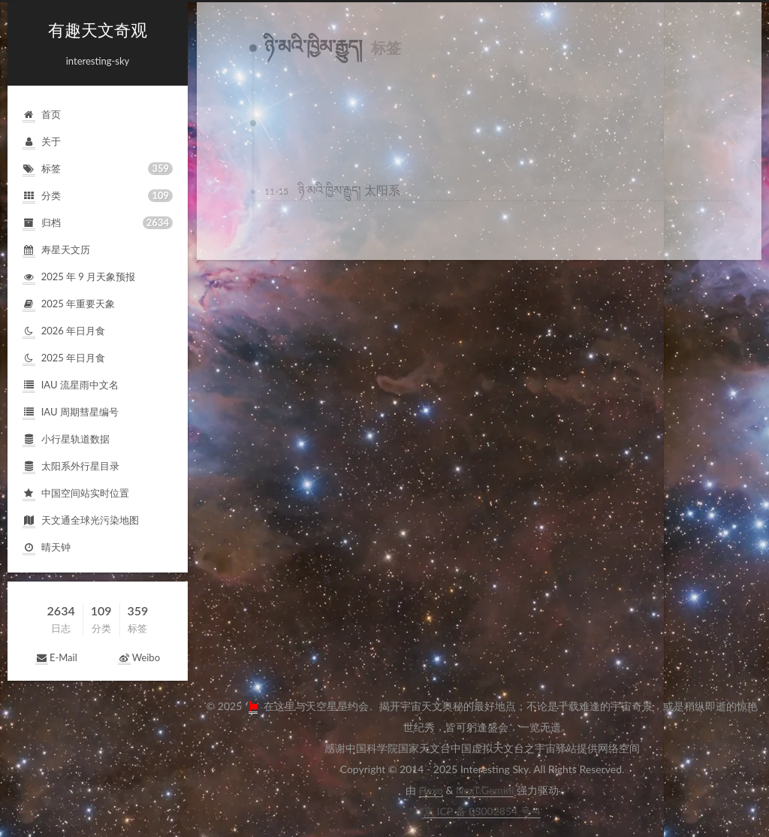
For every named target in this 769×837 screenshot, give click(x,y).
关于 (42, 142)
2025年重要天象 (69, 305)
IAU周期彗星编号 (71, 413)
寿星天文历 (56, 250)
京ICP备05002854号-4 (482, 811)
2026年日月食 (64, 332)
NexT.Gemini (485, 790)
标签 (98, 169)
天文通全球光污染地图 (81, 521)
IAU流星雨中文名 (71, 386)
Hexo (431, 790)
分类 (98, 196)
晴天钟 (47, 548)
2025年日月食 (64, 359)
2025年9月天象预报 (79, 277)
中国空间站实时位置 (76, 494)
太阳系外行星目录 (71, 467)
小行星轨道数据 (66, 440)
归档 (98, 223)
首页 (42, 115)
